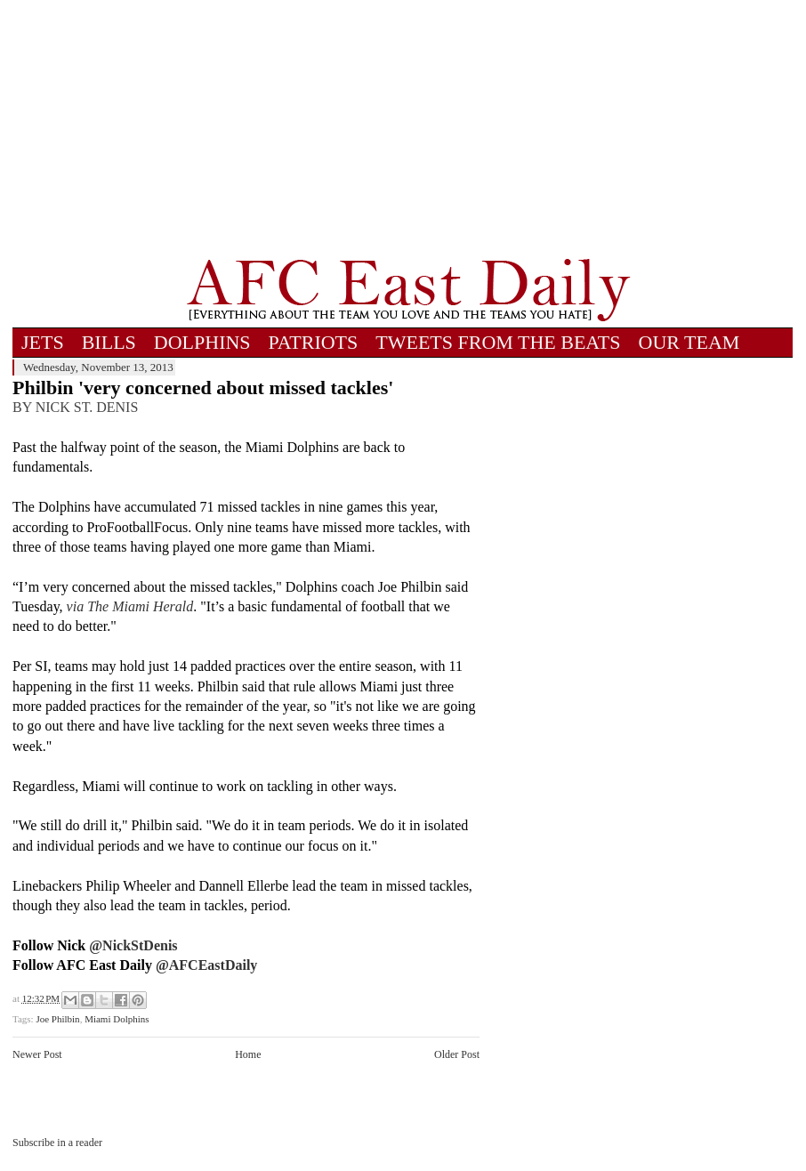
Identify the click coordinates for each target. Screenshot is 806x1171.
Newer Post (37, 1054)
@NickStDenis (133, 945)
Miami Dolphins (117, 1019)
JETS (42, 342)
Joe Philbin (57, 1019)
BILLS (109, 342)
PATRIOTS (314, 342)
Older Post (457, 1054)
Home (248, 1054)
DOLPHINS (202, 342)
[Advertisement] (408, 129)
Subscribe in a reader (57, 1142)
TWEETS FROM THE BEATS (497, 342)
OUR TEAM (689, 342)
